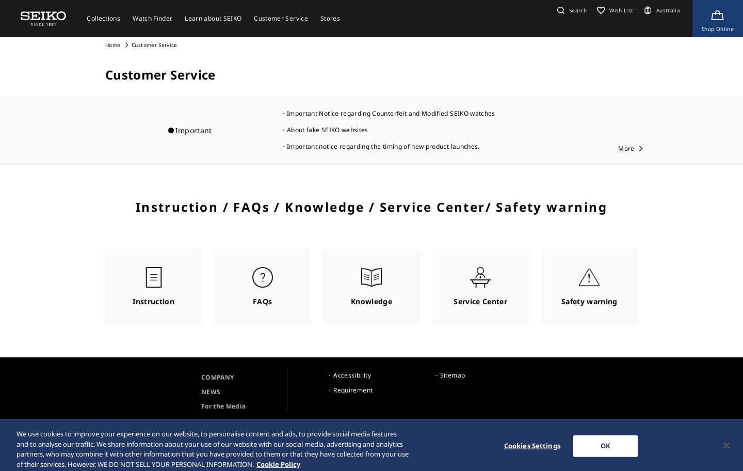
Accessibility (352, 375)
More (626, 148)
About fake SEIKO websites (327, 129)
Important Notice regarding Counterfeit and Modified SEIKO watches (391, 113)
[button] (571, 10)
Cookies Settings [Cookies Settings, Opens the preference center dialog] (532, 449)
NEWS (210, 391)
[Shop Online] (717, 18)
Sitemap (452, 375)
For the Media (223, 406)
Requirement (353, 390)
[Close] (726, 449)
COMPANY (217, 377)
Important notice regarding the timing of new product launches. (383, 146)
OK (605, 449)
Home (112, 45)
